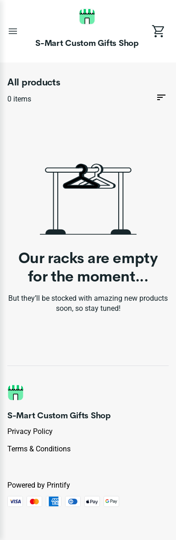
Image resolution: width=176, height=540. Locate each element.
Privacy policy (30, 431)
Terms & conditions (39, 448)
